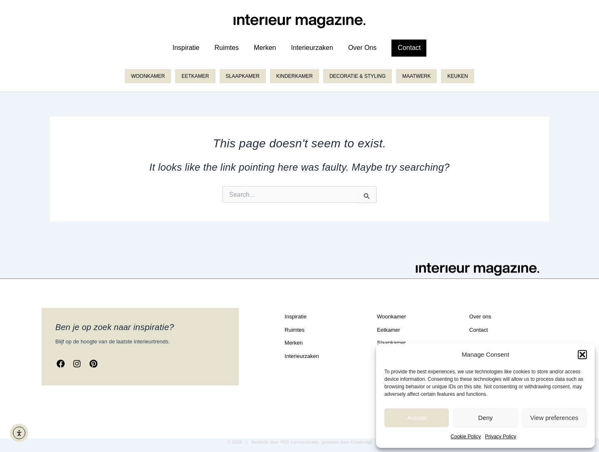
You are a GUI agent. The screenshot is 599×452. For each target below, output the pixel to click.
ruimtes (226, 47)
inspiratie (186, 47)
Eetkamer (195, 76)
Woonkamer (148, 76)
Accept (416, 417)
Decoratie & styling (357, 76)
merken (265, 47)
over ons (362, 47)
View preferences (554, 417)
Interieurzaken (312, 47)
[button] (582, 354)
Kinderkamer (294, 76)
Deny (485, 417)
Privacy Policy (500, 437)
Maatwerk (416, 76)
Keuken (457, 76)
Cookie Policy (465, 437)
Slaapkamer (243, 76)
